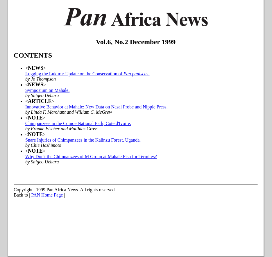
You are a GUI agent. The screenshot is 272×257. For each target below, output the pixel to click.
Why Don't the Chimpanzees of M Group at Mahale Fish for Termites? (91, 156)
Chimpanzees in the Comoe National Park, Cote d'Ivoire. (78, 123)
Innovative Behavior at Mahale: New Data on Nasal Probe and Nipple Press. (96, 106)
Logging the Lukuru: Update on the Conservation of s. (87, 73)
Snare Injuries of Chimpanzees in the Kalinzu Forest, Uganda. (83, 140)
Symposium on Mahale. (47, 90)
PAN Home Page (47, 194)
